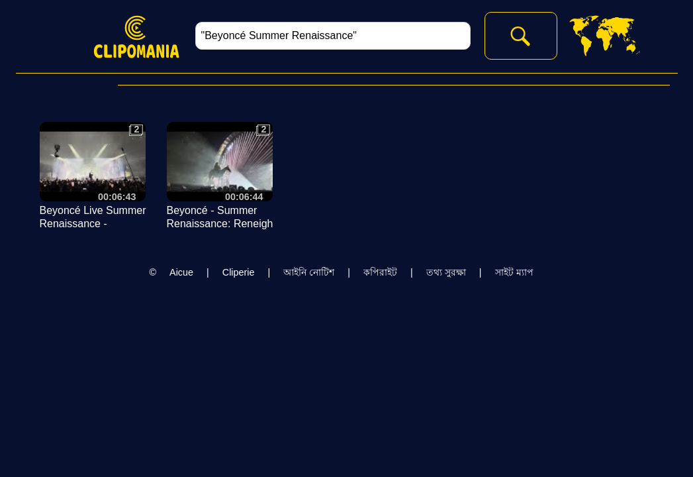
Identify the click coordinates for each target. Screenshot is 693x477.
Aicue (181, 272)
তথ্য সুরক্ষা (446, 272)
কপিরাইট (380, 272)
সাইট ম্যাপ (514, 272)
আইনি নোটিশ (308, 272)
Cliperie (238, 272)
